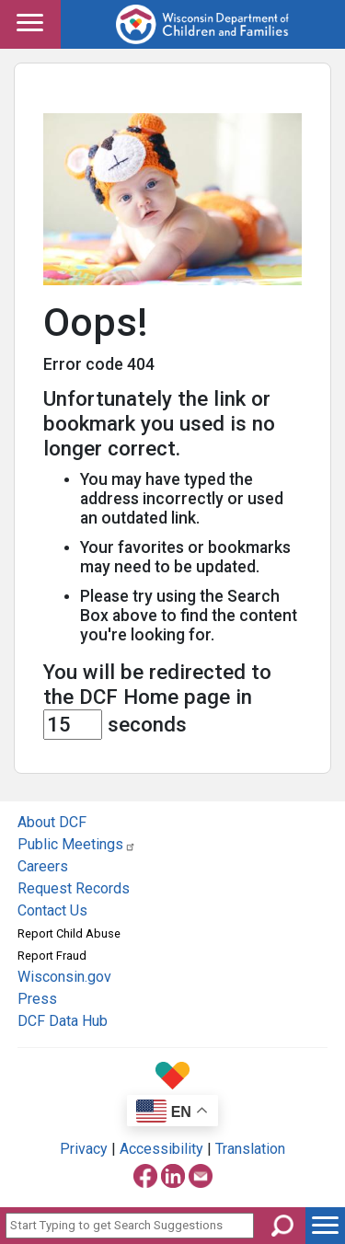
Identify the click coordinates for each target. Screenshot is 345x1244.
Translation (250, 1149)
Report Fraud (51, 955)
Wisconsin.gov (64, 976)
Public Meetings (76, 844)
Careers (42, 866)
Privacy (84, 1149)
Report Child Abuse (69, 933)
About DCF (51, 822)
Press (37, 999)
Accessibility (161, 1149)
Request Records (73, 888)
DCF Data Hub (62, 1021)
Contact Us (52, 910)
